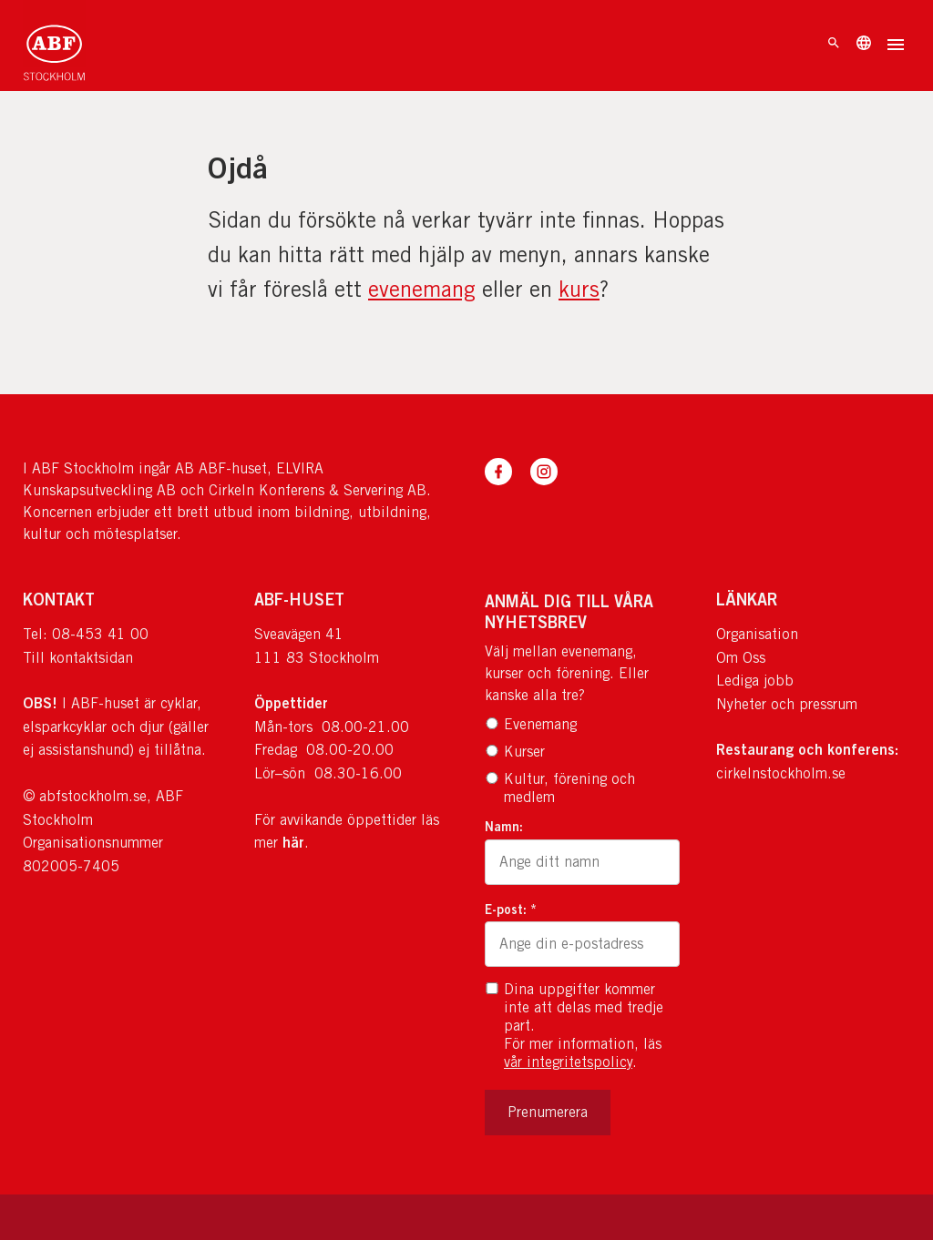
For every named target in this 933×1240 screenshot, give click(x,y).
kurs (579, 288)
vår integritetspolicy (568, 1062)
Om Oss (740, 657)
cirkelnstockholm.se (781, 773)
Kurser (515, 751)
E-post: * (511, 909)
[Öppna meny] (895, 46)
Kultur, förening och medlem (560, 788)
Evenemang (531, 724)
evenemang (422, 288)
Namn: (504, 826)
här (293, 842)
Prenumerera (548, 1112)
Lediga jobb (755, 680)
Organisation (757, 634)
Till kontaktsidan (78, 657)
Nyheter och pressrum (786, 704)
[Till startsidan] (54, 45)
